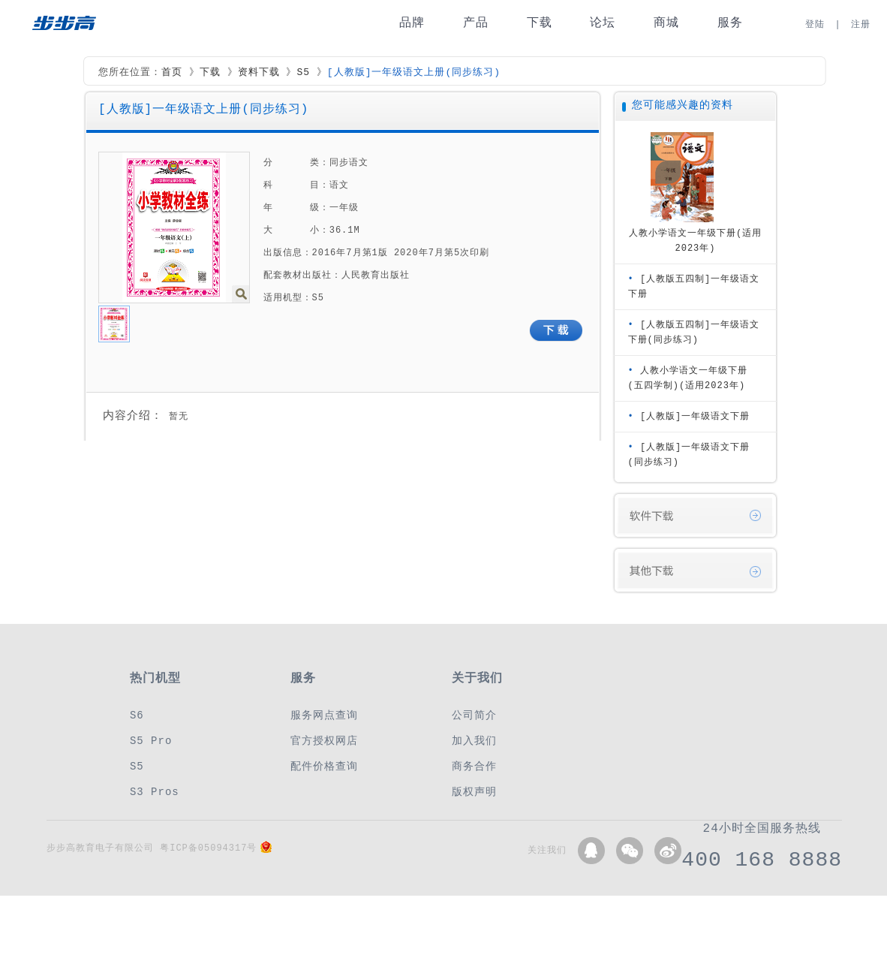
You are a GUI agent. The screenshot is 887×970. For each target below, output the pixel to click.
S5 (303, 73)
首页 (171, 73)
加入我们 (474, 741)
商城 (666, 23)
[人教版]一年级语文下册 (695, 416)
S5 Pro (151, 741)
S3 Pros (154, 792)
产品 (476, 23)
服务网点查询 (324, 715)
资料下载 (259, 73)
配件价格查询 (324, 766)
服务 (730, 23)
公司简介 (474, 715)
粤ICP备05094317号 (208, 848)
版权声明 (474, 792)
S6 (137, 715)
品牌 (412, 23)
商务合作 (474, 766)
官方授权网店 (324, 741)
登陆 (815, 24)
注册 (860, 24)
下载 (539, 23)
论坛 (602, 23)
